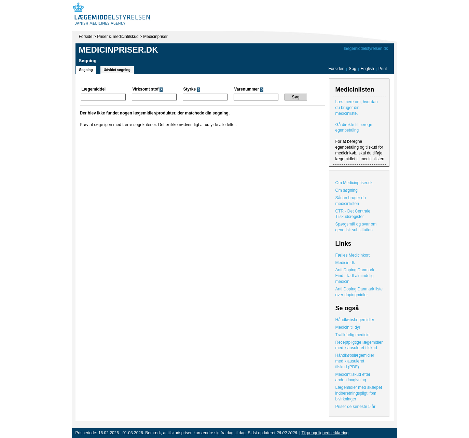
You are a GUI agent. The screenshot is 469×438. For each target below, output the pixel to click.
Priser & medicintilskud (117, 36)
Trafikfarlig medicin (352, 334)
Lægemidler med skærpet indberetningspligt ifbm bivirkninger (358, 393)
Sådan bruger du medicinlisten (350, 200)
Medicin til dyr (347, 327)
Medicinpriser (155, 36)
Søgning (86, 70)
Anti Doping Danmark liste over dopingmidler (359, 292)
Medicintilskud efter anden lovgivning (353, 377)
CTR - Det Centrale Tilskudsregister (353, 214)
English (368, 68)
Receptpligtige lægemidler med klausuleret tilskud (359, 345)
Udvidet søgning (117, 70)
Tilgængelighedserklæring (325, 432)
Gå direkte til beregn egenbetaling (353, 127)
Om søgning (346, 190)
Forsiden (336, 68)
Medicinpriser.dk (118, 49)
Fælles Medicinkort (352, 255)
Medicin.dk (345, 262)
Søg (352, 68)
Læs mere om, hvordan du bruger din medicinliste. (356, 107)
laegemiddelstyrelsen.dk (366, 48)
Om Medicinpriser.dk (354, 182)
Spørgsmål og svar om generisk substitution (356, 227)
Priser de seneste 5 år (355, 406)
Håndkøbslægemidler (354, 319)
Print (382, 68)
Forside (86, 36)
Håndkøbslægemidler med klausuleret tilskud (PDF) (354, 361)
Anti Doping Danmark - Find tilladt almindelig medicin (356, 276)
